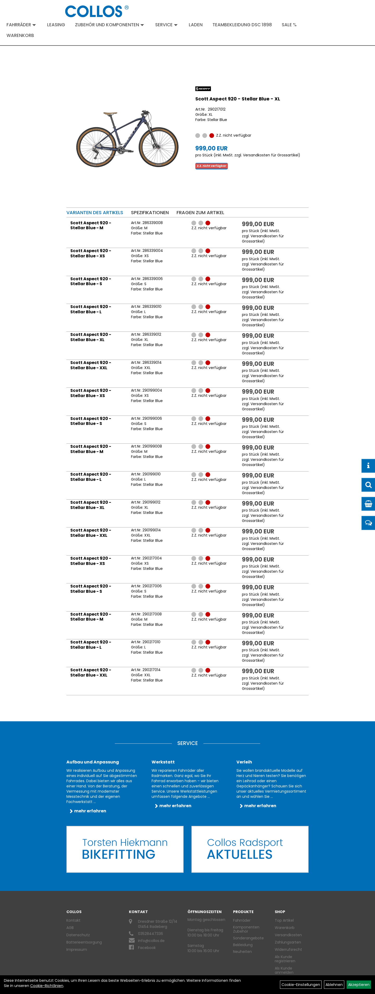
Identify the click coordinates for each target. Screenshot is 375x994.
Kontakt (73, 920)
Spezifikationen (150, 212)
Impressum (76, 949)
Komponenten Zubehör (246, 929)
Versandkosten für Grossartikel (270, 155)
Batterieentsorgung (84, 942)
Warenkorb (20, 35)
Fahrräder (21, 25)
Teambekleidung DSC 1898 (242, 25)
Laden (196, 25)
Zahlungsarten (288, 942)
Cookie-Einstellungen (301, 984)
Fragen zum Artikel (200, 212)
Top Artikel (284, 920)
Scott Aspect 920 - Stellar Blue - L (90, 309)
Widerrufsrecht (288, 949)
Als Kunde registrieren (285, 959)
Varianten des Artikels (94, 212)
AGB (70, 927)
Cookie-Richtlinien (46, 985)
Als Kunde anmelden (284, 970)
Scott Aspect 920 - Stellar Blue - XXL (90, 365)
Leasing (56, 25)
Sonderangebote (248, 938)
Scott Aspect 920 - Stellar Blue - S (90, 281)
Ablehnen (334, 984)
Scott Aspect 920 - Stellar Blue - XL (237, 98)
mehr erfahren (90, 811)
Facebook (147, 947)
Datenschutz (78, 935)
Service (166, 25)
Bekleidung (243, 944)
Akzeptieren (359, 984)
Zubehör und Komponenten (109, 25)
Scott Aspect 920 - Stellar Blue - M (90, 225)
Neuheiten (242, 951)
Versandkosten (288, 935)
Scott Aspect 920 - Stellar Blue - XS (90, 253)
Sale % (289, 25)
